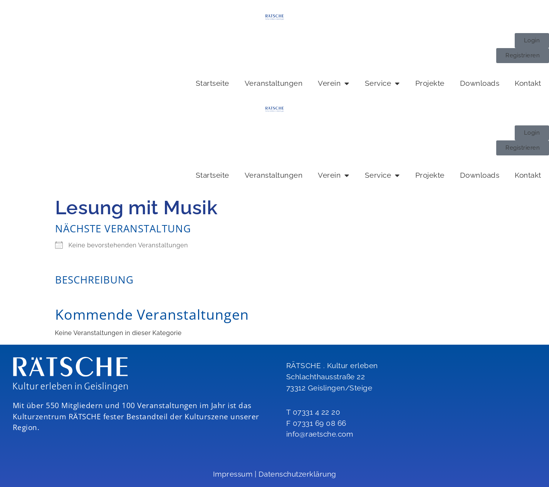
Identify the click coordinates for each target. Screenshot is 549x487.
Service (382, 83)
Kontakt (528, 83)
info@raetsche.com (319, 434)
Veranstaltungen (274, 83)
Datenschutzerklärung (297, 474)
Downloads (480, 83)
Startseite (212, 83)
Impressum (233, 474)
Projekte (430, 83)
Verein (333, 83)
